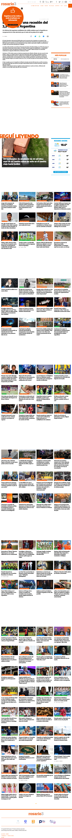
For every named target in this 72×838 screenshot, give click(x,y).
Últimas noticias (35, 5)
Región (46, 5)
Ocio (62, 5)
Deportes (57, 5)
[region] (36, 13)
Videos (65, 5)
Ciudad (41, 5)
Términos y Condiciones (7, 835)
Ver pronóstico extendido (60, 171)
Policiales (51, 5)
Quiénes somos (5, 834)
